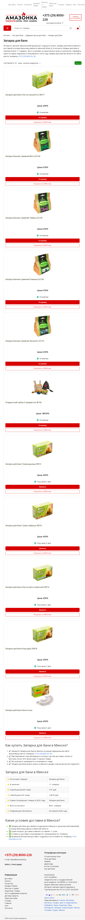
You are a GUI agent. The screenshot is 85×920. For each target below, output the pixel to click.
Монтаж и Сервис (45, 4)
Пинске (76, 906)
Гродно (56, 901)
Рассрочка (28, 5)
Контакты (81, 5)
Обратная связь (53, 4)
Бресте (62, 901)
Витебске (48, 901)
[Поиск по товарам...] (43, 28)
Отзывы (61, 5)
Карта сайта (49, 896)
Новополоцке (67, 906)
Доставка (12, 5)
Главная (68, 5)
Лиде (70, 903)
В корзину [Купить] (43, 117)
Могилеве (70, 898)
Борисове (63, 903)
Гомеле (62, 898)
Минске (62, 908)
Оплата (20, 5)
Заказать (42, 487)
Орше (56, 903)
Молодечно (49, 906)
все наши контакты (55, 23)
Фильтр (78, 63)
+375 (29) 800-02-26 (27, 56)
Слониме (47, 908)
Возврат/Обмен (36, 4)
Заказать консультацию (75, 17)
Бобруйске (48, 903)
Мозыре (58, 906)
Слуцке (55, 908)
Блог (74, 5)
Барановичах (71, 901)
